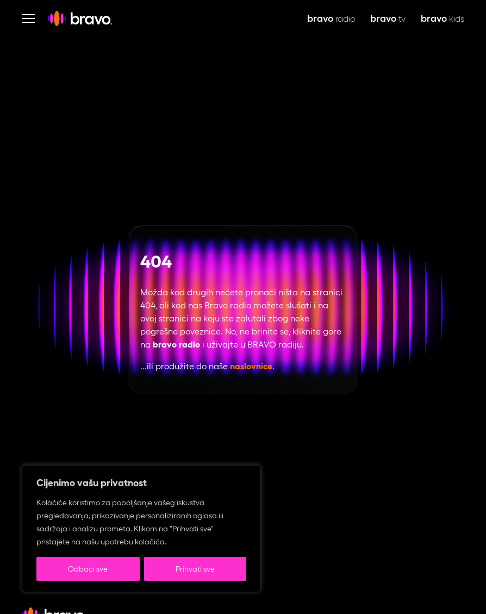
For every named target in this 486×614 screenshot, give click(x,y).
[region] (141, 528)
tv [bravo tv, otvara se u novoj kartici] (388, 19)
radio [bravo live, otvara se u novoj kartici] (331, 19)
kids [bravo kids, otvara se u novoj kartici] (442, 19)
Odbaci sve (88, 569)
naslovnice (251, 366)
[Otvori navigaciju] (28, 18)
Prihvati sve (195, 569)
